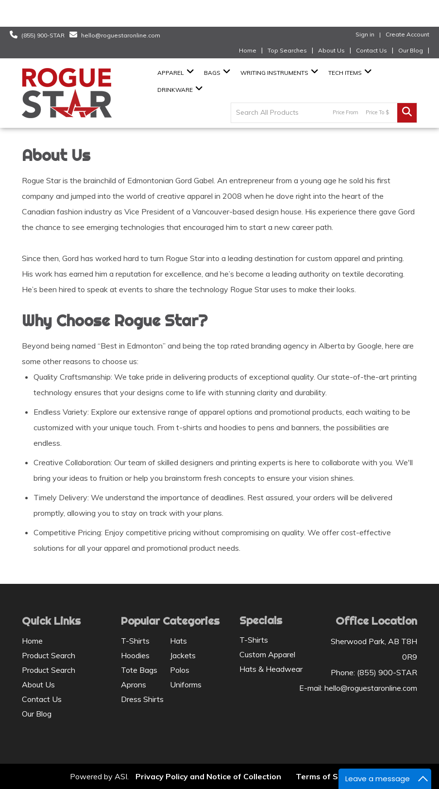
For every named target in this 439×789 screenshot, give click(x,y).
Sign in (364, 34)
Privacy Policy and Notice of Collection (208, 776)
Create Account (407, 34)
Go (407, 113)
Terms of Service (328, 776)
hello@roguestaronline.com (120, 35)
